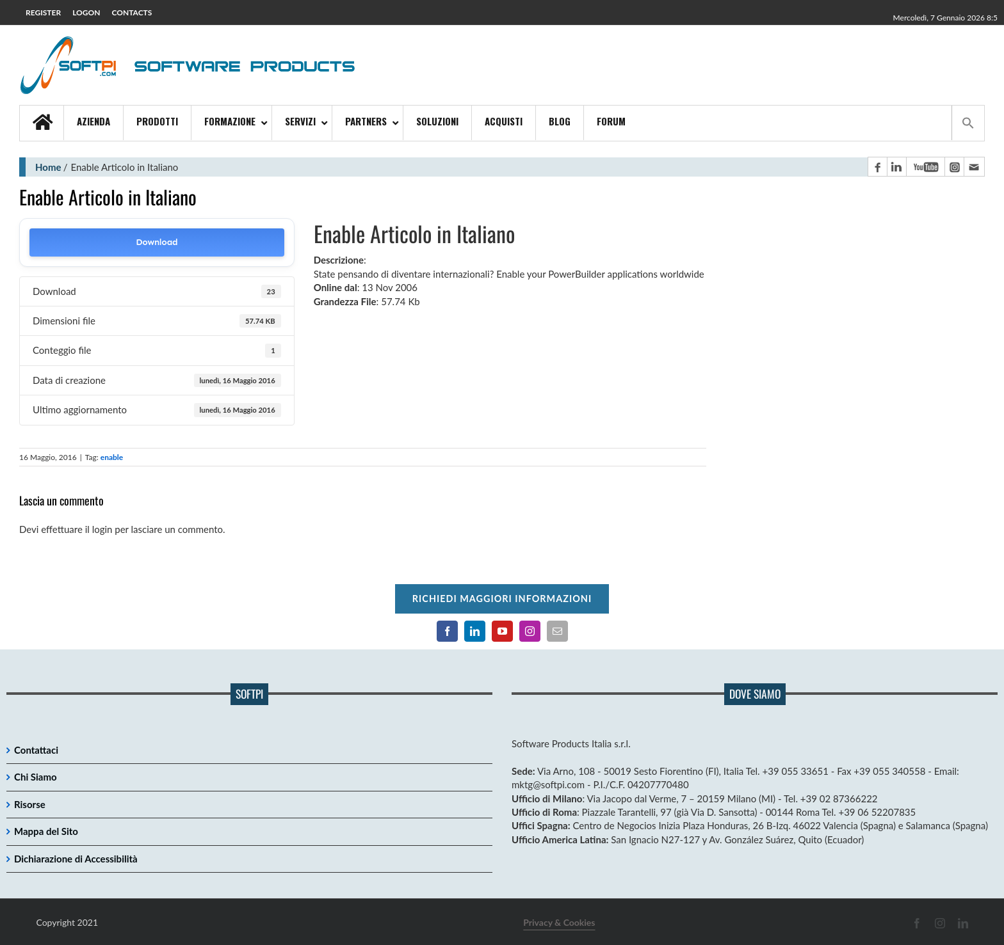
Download (156, 242)
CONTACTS (132, 12)
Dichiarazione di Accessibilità (76, 858)
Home (48, 167)
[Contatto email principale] (974, 167)
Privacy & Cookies (559, 922)
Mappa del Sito (46, 831)
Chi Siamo (35, 776)
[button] (967, 123)
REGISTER (43, 12)
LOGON (86, 12)
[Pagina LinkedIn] (896, 167)
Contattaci (36, 750)
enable (112, 457)
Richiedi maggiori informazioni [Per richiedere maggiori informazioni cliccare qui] (502, 598)
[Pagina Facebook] (877, 167)
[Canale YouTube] (925, 167)
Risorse (29, 804)
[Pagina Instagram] (954, 167)
